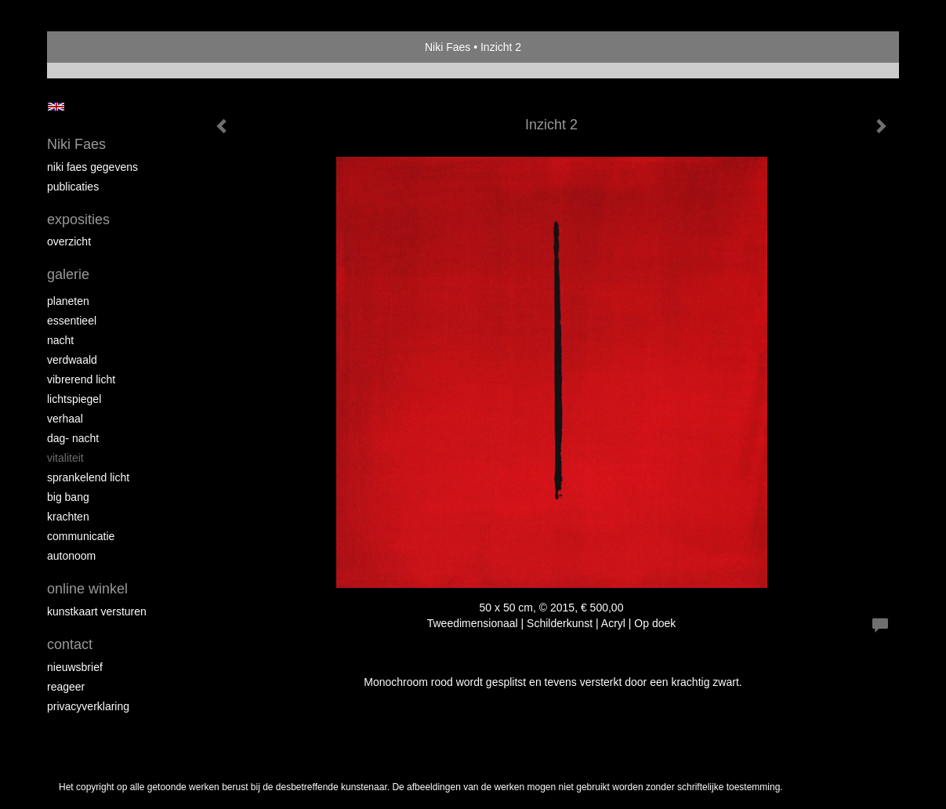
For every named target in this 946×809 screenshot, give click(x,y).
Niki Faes (447, 47)
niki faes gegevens (92, 167)
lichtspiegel (74, 399)
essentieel (71, 320)
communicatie (80, 536)
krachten (68, 516)
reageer (66, 686)
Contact (69, 644)
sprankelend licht (88, 477)
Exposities (78, 219)
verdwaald (72, 360)
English (56, 106)
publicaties (73, 186)
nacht (60, 340)
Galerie (68, 274)
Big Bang (68, 497)
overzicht (69, 241)
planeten (68, 301)
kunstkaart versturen (97, 611)
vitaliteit (65, 458)
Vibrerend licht (81, 379)
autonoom (71, 556)
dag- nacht (73, 438)
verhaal (65, 418)
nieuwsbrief (75, 667)
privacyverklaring (88, 706)
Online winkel (87, 589)
